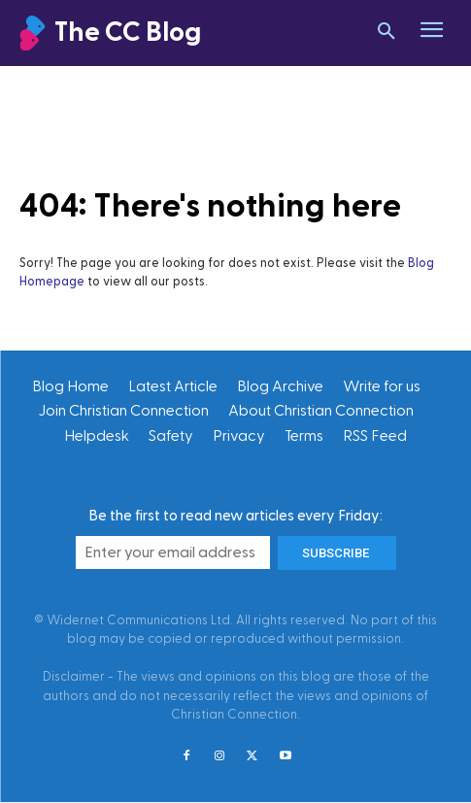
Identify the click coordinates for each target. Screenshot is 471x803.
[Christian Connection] (173, 33)
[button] (386, 33)
